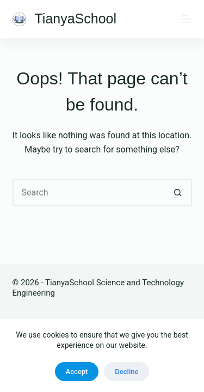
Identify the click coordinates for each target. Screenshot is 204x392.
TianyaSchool (76, 18)
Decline (126, 371)
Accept (77, 371)
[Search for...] (89, 192)
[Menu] (187, 19)
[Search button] (178, 192)
